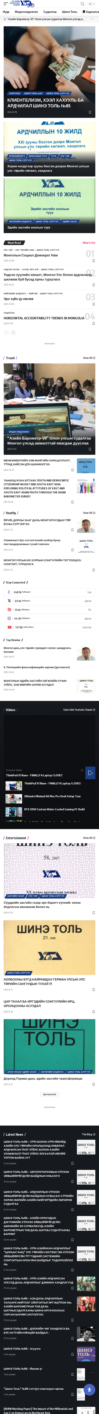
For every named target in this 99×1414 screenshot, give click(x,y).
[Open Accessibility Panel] (89, 1390)
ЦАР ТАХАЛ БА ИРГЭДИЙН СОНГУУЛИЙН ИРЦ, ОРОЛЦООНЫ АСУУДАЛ (39, 1003)
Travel (10, 358)
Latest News (14, 1134)
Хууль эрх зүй (30, 269)
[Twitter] (49, 601)
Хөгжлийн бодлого (20, 221)
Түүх (53, 156)
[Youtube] (49, 627)
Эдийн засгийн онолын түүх (28, 227)
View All (87, 358)
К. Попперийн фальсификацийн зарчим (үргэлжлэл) (37, 667)
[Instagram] (49, 619)
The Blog (87, 1134)
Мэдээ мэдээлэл (19, 432)
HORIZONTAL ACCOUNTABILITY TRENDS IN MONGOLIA (44, 318)
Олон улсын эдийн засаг (22, 1072)
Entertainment (16, 838)
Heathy (11, 513)
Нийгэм (33, 293)
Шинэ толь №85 (33, 93)
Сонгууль (14, 93)
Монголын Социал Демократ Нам (31, 255)
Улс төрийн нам (24, 250)
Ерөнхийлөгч (17, 156)
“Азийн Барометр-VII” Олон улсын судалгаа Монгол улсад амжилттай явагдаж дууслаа (46, 19)
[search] (82, 4)
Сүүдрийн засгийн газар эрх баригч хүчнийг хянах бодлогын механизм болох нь (42, 904)
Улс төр (65, 156)
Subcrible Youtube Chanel (77, 709)
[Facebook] (49, 592)
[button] (91, 19)
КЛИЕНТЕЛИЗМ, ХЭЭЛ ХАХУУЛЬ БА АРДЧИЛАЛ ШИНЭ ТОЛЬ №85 (45, 102)
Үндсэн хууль (12, 269)
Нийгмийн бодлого (15, 293)
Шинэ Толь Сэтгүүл (58, 93)
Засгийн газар (15, 896)
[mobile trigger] (7, 4)
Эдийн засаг (70, 221)
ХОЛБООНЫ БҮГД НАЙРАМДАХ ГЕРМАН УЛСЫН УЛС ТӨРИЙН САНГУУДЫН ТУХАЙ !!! (44, 981)
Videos (10, 709)
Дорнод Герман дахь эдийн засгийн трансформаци (43, 1078)
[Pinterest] (49, 610)
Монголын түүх (38, 156)
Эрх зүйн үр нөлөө (18, 299)
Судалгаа (9, 313)
